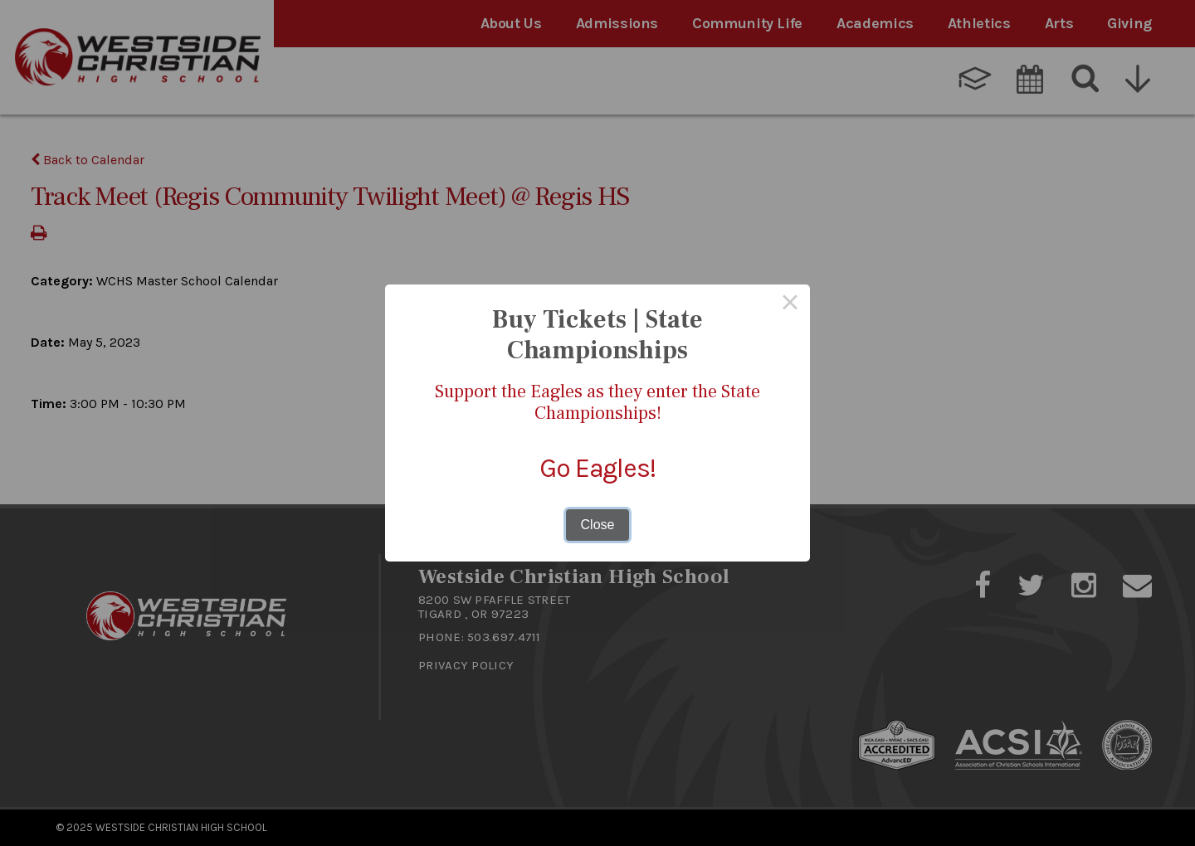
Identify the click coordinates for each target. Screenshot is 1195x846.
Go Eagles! (597, 468)
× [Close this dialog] (790, 304)
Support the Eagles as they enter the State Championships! (597, 402)
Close (598, 525)
